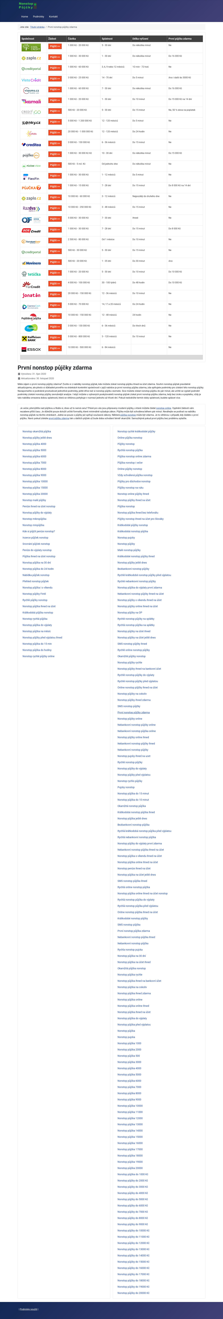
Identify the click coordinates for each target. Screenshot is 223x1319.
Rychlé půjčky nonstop (35, 600)
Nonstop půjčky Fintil (34, 593)
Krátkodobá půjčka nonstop (38, 612)
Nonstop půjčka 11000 (130, 1112)
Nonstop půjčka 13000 (130, 1124)
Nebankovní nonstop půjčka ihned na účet (141, 849)
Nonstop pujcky (126, 537)
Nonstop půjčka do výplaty (37, 625)
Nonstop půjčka (126, 1030)
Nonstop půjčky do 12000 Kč (133, 1243)
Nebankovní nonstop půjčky (133, 749)
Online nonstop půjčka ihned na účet (138, 912)
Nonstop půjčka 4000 (34, 444)
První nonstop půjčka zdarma (134, 931)
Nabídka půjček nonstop (36, 575)
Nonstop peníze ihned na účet (134, 868)
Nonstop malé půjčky (34, 500)
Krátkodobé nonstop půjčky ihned (136, 556)
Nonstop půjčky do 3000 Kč (133, 1186)
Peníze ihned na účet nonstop (39, 506)
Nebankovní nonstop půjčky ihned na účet (141, 593)
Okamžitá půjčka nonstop (132, 968)
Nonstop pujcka (126, 1037)
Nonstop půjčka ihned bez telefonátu (138, 512)
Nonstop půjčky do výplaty (37, 512)
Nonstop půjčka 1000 (129, 1043)
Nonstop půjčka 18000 (130, 1155)
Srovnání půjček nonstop (36, 543)
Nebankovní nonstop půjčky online (137, 724)
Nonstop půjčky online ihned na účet (138, 606)
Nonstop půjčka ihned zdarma (134, 993)
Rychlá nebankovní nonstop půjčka (137, 837)
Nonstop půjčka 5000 (34, 450)
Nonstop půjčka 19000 (130, 1161)
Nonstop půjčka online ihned (133, 1005)
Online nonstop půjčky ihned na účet (138, 687)
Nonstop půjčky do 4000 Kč (133, 1193)
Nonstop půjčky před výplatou (134, 774)
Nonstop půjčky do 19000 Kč (133, 1286)
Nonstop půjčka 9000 (34, 475)
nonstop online (163, 408)
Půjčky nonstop (126, 444)
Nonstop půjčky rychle (130, 662)
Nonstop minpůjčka (33, 525)
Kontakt (53, 16)
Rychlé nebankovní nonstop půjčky (137, 581)
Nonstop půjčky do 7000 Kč (133, 1211)
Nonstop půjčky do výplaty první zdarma (140, 843)
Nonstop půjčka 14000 (130, 1130)
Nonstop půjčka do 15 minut (133, 793)
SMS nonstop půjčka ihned (132, 881)
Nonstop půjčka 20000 (35, 494)
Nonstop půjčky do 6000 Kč (133, 1205)
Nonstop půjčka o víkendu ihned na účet (140, 856)
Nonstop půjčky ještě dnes (37, 437)
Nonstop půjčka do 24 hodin (38, 568)
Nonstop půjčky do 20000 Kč (133, 1293)
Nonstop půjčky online (130, 718)
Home (24, 16)
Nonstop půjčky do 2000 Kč (133, 1180)
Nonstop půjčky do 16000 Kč (133, 1268)
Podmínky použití (28, 1309)
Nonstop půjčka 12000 (130, 1118)
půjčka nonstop (128, 415)
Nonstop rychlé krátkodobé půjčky (136, 431)
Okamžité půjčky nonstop (132, 656)
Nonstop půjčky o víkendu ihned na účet (140, 600)
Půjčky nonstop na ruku (130, 487)
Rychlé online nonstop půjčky (134, 650)
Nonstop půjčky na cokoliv (132, 693)
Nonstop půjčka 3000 (129, 1062)
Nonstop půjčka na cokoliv (132, 987)
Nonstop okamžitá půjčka (37, 431)
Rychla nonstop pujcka (130, 949)
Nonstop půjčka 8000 (34, 469)
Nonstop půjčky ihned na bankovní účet (139, 668)
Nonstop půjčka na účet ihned (134, 962)
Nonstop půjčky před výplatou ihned (42, 637)
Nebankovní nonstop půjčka (133, 943)
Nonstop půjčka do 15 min (37, 643)
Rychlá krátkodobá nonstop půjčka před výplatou (144, 831)
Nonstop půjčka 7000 (34, 462)
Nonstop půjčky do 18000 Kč (133, 1280)
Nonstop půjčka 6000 (34, 456)
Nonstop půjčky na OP (130, 612)
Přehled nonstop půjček (36, 581)
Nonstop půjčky (126, 543)
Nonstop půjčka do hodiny (37, 650)
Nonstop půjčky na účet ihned (134, 631)
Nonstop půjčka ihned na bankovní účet (139, 980)
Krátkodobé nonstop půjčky (133, 918)
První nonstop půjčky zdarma (134, 712)
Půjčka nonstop (126, 506)
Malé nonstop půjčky (129, 550)
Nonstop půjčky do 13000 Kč (133, 1249)
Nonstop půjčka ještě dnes (132, 818)
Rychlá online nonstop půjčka (134, 887)
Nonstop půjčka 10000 (35, 481)
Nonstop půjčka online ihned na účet (138, 862)
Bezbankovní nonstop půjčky (133, 568)
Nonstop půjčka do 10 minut (133, 799)
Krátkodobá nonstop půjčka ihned (136, 812)
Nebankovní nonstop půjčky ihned (136, 743)
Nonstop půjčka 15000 (35, 487)
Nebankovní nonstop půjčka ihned (136, 937)
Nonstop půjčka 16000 (130, 1143)
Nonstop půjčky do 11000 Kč (133, 1236)
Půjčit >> (55, 46)
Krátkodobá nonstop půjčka (133, 531)
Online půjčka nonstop (130, 437)
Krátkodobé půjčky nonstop (133, 525)
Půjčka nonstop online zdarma (134, 456)
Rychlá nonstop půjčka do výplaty (136, 899)
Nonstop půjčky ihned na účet (134, 500)
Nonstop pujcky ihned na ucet (134, 756)
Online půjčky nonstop (130, 469)
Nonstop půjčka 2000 (129, 1049)
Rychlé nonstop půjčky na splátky (136, 618)
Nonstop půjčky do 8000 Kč (133, 1218)
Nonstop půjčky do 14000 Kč (133, 1255)
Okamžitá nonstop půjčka (132, 806)
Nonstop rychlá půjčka (35, 618)
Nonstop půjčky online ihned (133, 737)
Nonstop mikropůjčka (34, 518)
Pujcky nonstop (126, 787)
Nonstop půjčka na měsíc (37, 631)
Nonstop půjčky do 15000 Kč (133, 1261)
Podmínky (38, 16)
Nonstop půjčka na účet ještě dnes (137, 874)
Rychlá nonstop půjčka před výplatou (138, 906)
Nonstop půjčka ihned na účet (39, 606)
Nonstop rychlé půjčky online (38, 656)
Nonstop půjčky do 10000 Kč (133, 1230)
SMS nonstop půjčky (129, 706)
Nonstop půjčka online (130, 999)
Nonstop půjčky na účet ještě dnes (137, 637)
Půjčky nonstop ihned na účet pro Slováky (141, 518)
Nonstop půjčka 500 (129, 1055)
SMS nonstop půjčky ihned (132, 643)
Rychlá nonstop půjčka (130, 450)
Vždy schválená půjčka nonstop (135, 475)
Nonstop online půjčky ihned (133, 494)
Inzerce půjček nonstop (35, 537)
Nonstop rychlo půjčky (130, 781)
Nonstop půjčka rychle (130, 974)
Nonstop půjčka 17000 (130, 1149)
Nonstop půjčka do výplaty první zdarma (140, 587)
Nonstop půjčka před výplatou (134, 1024)
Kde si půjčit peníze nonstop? (39, 531)
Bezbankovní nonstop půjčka (133, 824)
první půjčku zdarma (59, 418)
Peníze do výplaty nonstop (37, 550)
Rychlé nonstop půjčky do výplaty (136, 675)
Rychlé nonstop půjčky (130, 762)
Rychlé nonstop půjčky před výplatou (138, 681)
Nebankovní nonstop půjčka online (137, 731)
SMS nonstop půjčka (129, 924)
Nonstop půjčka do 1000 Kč (133, 1174)
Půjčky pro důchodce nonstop (134, 481)
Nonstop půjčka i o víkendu (37, 587)
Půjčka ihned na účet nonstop (39, 556)
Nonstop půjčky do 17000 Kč (133, 1274)
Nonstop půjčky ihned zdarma (134, 700)
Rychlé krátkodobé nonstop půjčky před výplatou (144, 575)
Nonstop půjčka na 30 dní (37, 562)
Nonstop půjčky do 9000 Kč (133, 1224)
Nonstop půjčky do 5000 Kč (133, 1199)
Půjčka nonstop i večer (130, 462)
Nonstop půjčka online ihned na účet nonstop (143, 893)
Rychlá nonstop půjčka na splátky (136, 625)
